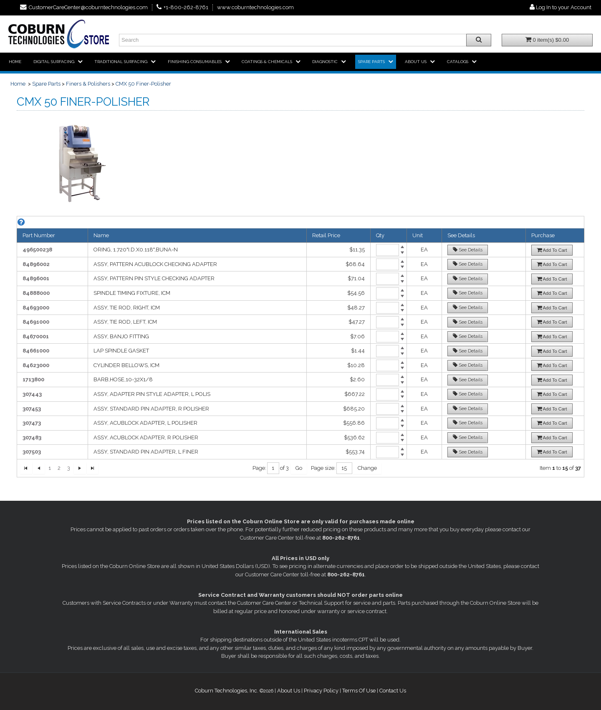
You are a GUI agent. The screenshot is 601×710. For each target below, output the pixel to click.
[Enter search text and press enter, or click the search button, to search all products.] (305, 40)
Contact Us (392, 690)
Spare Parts (46, 84)
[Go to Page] (299, 468)
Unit (417, 235)
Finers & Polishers (88, 84)
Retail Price (326, 235)
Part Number (39, 235)
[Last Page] (93, 468)
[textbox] (273, 468)
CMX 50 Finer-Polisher (143, 84)
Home (17, 84)
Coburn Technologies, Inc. (226, 690)
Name (101, 235)
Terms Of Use (359, 690)
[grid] (300, 346)
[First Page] (26, 468)
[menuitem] (15, 62)
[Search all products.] (478, 40)
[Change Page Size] (367, 468)
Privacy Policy (321, 690)
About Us (288, 690)
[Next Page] (80, 468)
